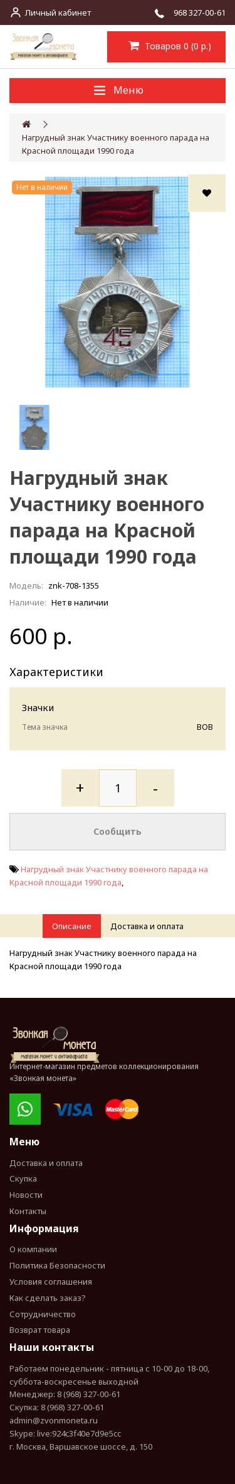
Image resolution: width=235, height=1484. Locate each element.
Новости (26, 1194)
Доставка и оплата (147, 926)
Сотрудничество (42, 1314)
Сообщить (117, 831)
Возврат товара (39, 1329)
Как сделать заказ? (47, 1297)
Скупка (23, 1178)
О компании (33, 1249)
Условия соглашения (50, 1281)
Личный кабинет (58, 12)
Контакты (27, 1211)
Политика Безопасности (57, 1265)
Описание (71, 926)
